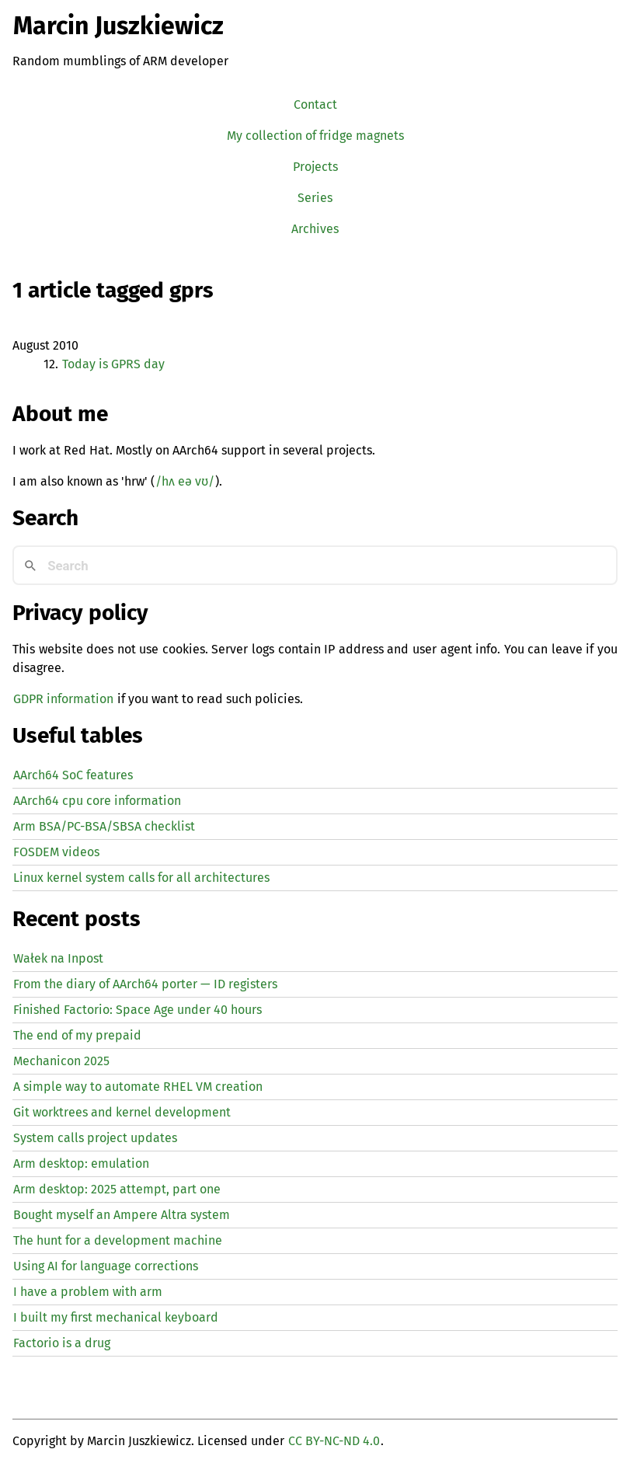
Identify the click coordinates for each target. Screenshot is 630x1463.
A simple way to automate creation (138, 1086)
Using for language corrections (105, 1266)
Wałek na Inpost (58, 958)
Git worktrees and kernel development (122, 1112)
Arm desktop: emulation (81, 1163)
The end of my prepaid (77, 1035)
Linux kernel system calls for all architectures (141, 877)
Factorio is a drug (61, 1343)
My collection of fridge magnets (315, 135)
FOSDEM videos (56, 852)
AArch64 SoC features (73, 775)
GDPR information (63, 698)
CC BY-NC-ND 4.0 (334, 1440)
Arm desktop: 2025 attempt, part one (117, 1189)
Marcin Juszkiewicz (118, 25)
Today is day (113, 364)
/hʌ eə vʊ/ (184, 481)
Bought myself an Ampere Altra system (121, 1214)
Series (315, 197)
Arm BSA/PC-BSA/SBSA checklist (104, 826)
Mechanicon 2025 (61, 1061)
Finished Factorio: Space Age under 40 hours (137, 1009)
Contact (315, 104)
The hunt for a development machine (117, 1240)
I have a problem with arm (87, 1291)
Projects (315, 166)
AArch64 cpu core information (97, 800)
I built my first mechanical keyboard (115, 1317)
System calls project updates (95, 1137)
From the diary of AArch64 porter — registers (145, 984)
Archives (315, 228)
